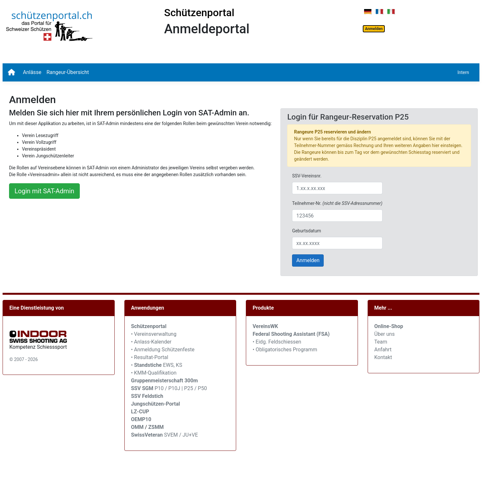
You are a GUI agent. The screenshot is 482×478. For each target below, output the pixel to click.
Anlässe (32, 72)
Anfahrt (383, 349)
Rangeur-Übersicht (68, 72)
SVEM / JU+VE (181, 435)
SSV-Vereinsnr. (306, 175)
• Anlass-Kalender (151, 342)
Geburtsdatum (306, 230)
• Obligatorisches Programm (285, 349)
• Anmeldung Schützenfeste (162, 349)
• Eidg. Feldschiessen (277, 342)
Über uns (384, 334)
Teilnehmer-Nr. (337, 203)
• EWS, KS (156, 365)
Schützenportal (199, 12)
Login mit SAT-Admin (44, 191)
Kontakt (383, 357)
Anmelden (374, 29)
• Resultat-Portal (149, 357)
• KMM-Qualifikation (154, 373)
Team (380, 342)
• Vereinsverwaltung (154, 334)
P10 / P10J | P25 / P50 (169, 388)
